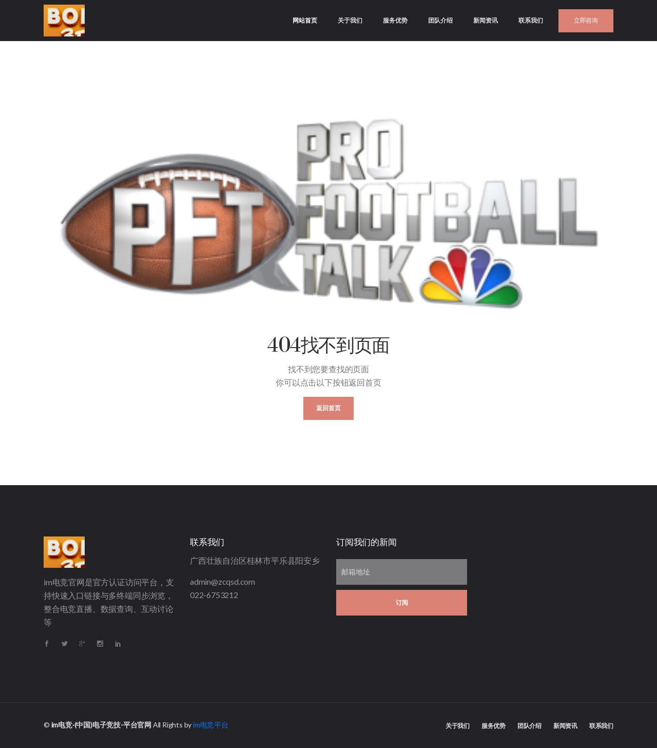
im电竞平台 (210, 724)
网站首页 (310, 12)
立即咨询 (586, 20)
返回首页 (328, 408)
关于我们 (350, 20)
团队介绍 (440, 20)
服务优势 (395, 20)
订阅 (402, 602)
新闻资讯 (485, 20)
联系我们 (530, 20)
